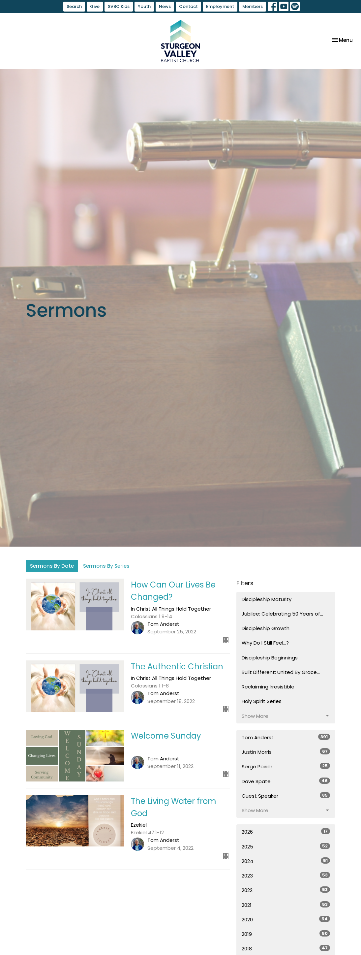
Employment (220, 6)
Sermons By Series (106, 565)
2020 (286, 919)
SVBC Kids (119, 6)
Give (95, 6)
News (165, 6)
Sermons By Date (52, 565)
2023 (286, 875)
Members (252, 6)
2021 (286, 904)
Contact (188, 6)
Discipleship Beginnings (270, 657)
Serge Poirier (286, 766)
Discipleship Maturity (266, 599)
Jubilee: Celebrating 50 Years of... (282, 613)
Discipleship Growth (265, 628)
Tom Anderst (286, 737)
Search (74, 6)
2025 (286, 846)
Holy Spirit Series (262, 701)
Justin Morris (286, 751)
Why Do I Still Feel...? (265, 642)
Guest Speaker (286, 795)
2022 (286, 890)
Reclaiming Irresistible (268, 686)
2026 (286, 831)
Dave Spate (286, 781)
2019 (286, 934)
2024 (286, 861)
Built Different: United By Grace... (281, 672)
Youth (144, 6)
